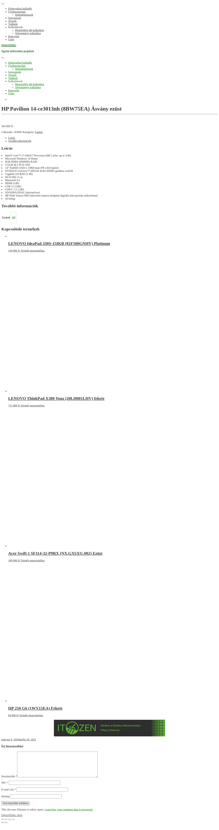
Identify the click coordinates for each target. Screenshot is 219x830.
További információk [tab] (19, 141)
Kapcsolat (13, 36)
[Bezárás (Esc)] (13, 824)
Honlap (5, 801)
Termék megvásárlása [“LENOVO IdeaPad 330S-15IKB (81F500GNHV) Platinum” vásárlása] (32, 250)
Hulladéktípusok (24, 14)
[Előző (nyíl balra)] (2, 827)
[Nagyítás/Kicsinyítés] (2, 824)
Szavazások (14, 17)
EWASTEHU (8, 45)
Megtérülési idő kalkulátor (29, 30)
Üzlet (11, 39)
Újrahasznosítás (16, 11)
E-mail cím (8, 795)
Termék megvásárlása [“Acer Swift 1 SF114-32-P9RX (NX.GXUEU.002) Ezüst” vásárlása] (32, 560)
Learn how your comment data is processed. (68, 815)
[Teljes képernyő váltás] (6, 824)
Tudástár (13, 24)
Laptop (39, 132)
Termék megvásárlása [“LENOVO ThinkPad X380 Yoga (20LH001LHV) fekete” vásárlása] (32, 405)
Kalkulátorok (15, 27)
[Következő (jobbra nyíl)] (6, 827)
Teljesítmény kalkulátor (28, 33)
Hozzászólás (9, 781)
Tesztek (12, 21)
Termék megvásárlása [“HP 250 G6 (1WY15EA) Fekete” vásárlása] (31, 715)
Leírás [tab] (11, 137)
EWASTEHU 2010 (11, 820)
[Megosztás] (9, 824)
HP (13, 217)
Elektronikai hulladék (20, 8)
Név (4, 788)
